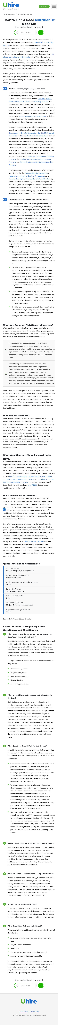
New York (41, 98)
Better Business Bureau (34, 541)
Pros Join (44, 6)
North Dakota (25, 101)
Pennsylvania (14, 101)
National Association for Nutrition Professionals (27, 176)
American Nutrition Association (36, 173)
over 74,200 (32, 485)
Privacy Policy (34, 1011)
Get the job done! (11, 9)
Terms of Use (23, 1011)
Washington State (41, 101)
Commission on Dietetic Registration (23, 133)
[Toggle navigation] (54, 6)
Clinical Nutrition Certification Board (34, 136)
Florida (48, 98)
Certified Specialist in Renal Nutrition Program (27, 476)
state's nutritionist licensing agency (32, 116)
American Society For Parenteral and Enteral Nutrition (29, 179)
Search (40, 32)
